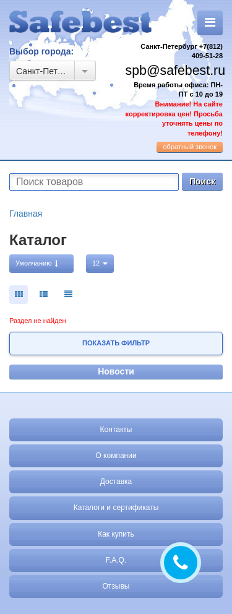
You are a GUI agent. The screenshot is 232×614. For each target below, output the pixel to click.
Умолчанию (36, 263)
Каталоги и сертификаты (116, 507)
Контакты (116, 429)
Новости (116, 371)
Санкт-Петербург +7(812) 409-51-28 (181, 51)
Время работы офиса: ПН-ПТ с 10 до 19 (174, 109)
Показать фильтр (116, 343)
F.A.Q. (116, 560)
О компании (115, 455)
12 (100, 263)
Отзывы (116, 586)
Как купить (116, 534)
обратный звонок (190, 146)
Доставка (116, 481)
